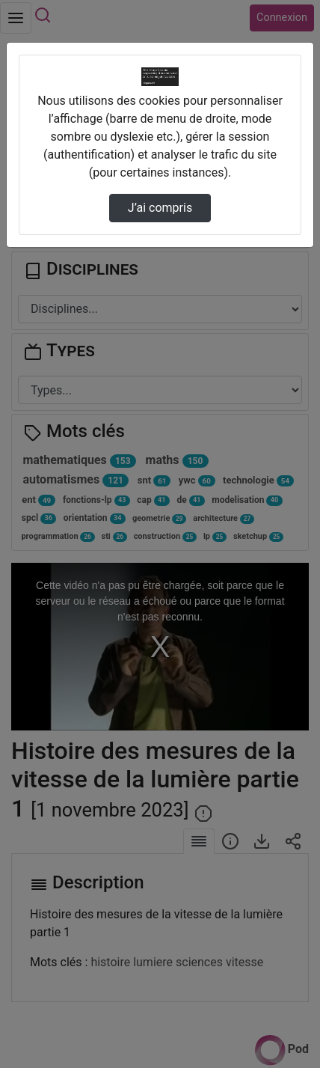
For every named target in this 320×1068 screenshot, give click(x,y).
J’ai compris (160, 208)
